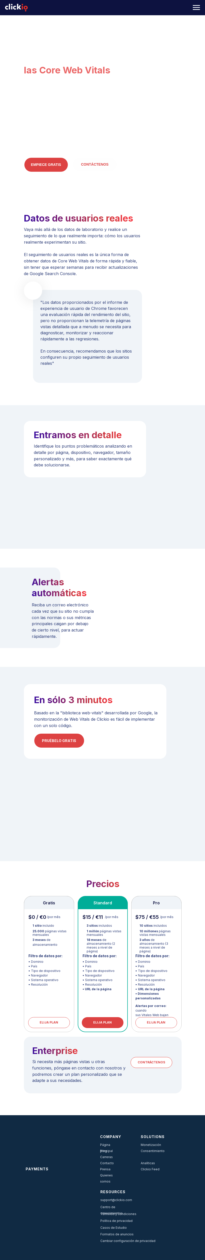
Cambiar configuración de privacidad (127, 1241)
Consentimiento (153, 1151)
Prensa (105, 1169)
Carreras (106, 1157)
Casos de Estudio (113, 1228)
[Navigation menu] (196, 7)
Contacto (107, 1163)
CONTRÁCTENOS (151, 1062)
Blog (103, 1151)
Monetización (151, 1145)
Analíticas (148, 1163)
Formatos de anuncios (117, 1234)
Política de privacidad (116, 1221)
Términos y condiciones (118, 1214)
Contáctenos (94, 164)
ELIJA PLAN (102, 1022)
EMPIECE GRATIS (46, 165)
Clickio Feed (150, 1169)
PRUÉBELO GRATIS (59, 740)
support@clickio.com (116, 1200)
